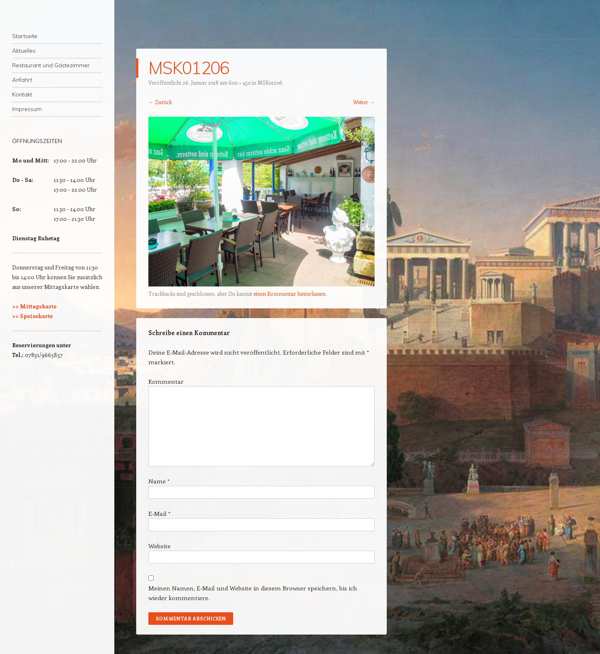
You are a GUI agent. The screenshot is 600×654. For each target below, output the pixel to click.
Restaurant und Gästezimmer (51, 65)
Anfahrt (22, 79)
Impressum (27, 109)
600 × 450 (240, 82)
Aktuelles (24, 50)
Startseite (24, 36)
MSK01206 (270, 82)
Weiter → (364, 101)
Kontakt (22, 94)
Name (158, 481)
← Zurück (160, 101)
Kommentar (166, 381)
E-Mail (159, 513)
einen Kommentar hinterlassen (289, 293)
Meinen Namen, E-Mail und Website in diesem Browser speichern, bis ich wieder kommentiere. (252, 593)
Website (159, 546)
